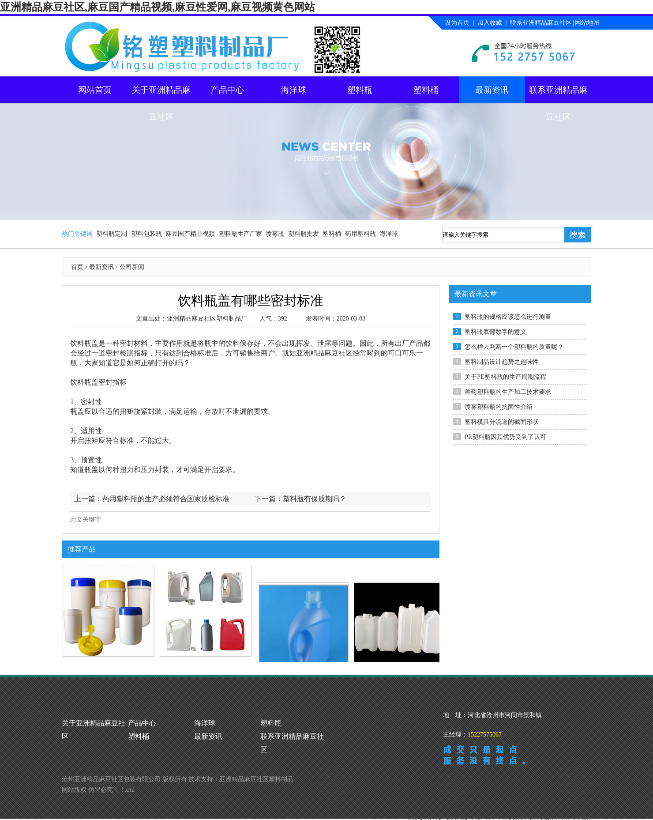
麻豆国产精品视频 (190, 234)
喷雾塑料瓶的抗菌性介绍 (499, 407)
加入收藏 (489, 22)
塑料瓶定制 (111, 234)
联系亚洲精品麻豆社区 (541, 22)
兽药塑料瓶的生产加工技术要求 (508, 392)
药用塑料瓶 (360, 234)
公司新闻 (132, 267)
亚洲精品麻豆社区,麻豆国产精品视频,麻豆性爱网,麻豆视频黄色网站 (157, 7)
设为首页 (457, 22)
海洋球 (293, 89)
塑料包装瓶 (146, 234)
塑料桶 (426, 89)
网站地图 (587, 22)
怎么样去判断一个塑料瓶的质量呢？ (514, 347)
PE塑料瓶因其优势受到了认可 (505, 437)
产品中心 (227, 89)
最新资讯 (492, 89)
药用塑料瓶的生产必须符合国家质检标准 (165, 499)
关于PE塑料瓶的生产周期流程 (505, 377)
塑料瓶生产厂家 (240, 234)
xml (130, 789)
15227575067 (485, 734)
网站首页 (95, 89)
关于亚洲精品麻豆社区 (161, 94)
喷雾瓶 (275, 234)
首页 (77, 267)
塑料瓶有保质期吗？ (314, 499)
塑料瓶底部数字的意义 (495, 332)
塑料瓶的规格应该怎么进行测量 (508, 317)
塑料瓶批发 (303, 234)
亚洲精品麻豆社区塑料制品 (256, 779)
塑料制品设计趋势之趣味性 (502, 362)
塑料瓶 (359, 89)
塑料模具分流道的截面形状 (502, 422)
